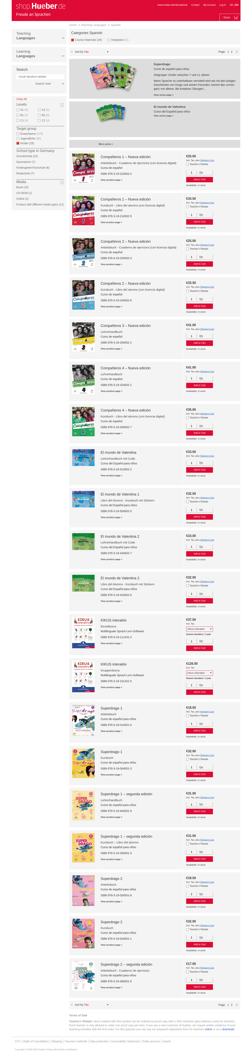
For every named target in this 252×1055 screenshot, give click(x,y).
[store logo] (40, 9)
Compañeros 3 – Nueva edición (126, 326)
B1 (24, 115)
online (208, 1029)
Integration (120, 39)
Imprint (166, 1041)
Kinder (28, 143)
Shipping (56, 1041)
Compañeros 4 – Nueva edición (126, 368)
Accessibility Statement (125, 1041)
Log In (222, 5)
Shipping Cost (207, 160)
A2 (46, 109)
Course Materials (89, 39)
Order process (151, 1041)
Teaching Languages (93, 25)
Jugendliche (31, 138)
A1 (24, 109)
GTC (18, 1041)
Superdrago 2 (111, 879)
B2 (46, 115)
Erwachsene (32, 133)
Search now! (43, 83)
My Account (209, 5)
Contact (195, 5)
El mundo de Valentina (118, 452)
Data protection (99, 1041)
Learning (25, 54)
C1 (24, 120)
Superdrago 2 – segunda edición (126, 964)
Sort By (79, 51)
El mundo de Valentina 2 (120, 536)
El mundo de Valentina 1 (120, 494)
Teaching (25, 36)
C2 (46, 120)
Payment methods (76, 1041)
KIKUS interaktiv (114, 620)
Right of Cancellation (36, 1041)
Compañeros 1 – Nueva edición (126, 157)
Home (73, 25)
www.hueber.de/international (172, 5)
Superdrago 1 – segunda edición (126, 794)
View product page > (111, 180)
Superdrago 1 (111, 708)
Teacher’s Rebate (199, 164)
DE (232, 5)
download (228, 1029)
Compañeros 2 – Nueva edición (126, 241)
